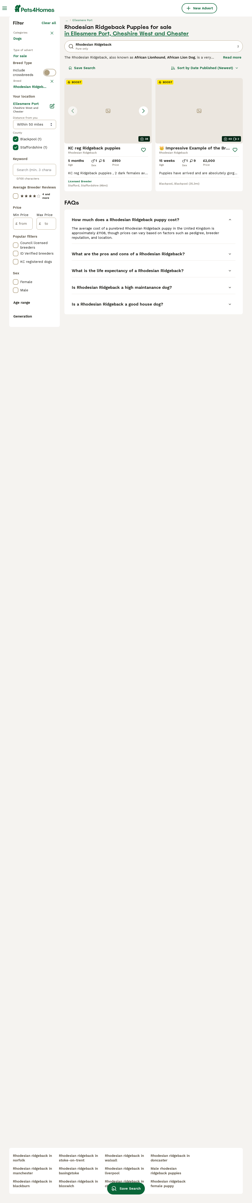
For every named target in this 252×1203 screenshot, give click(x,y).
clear (52, 191)
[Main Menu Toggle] (4, 8)
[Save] (143, 229)
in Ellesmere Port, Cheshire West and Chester (126, 113)
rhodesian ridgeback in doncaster (170, 1158)
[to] (46, 432)
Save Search (82, 148)
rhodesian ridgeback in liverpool (124, 1170)
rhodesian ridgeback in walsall (124, 1158)
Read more (232, 137)
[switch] (49, 182)
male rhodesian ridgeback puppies (166, 1170)
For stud (24, 163)
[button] (108, 190)
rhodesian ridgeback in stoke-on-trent (78, 1158)
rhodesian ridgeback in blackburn (32, 1183)
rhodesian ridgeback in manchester (32, 1170)
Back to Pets (24, 112)
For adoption (27, 152)
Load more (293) (42, 296)
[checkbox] (15, 213)
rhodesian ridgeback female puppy (168, 1183)
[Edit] (52, 314)
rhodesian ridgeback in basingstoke (78, 1170)
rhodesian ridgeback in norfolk (32, 1158)
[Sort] (205, 147)
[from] (23, 432)
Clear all (49, 103)
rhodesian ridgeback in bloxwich (78, 1183)
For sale (24, 141)
